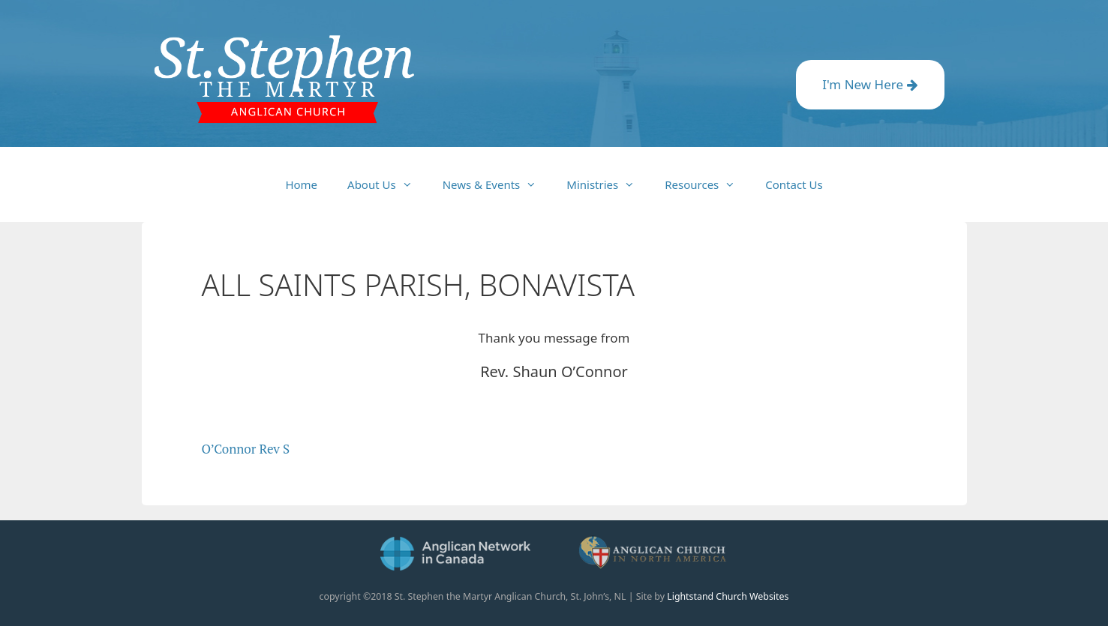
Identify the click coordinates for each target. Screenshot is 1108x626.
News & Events (497, 184)
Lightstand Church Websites (727, 596)
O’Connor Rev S (246, 448)
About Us (387, 184)
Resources (707, 184)
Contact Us (793, 184)
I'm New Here (869, 84)
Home (301, 184)
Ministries (608, 184)
